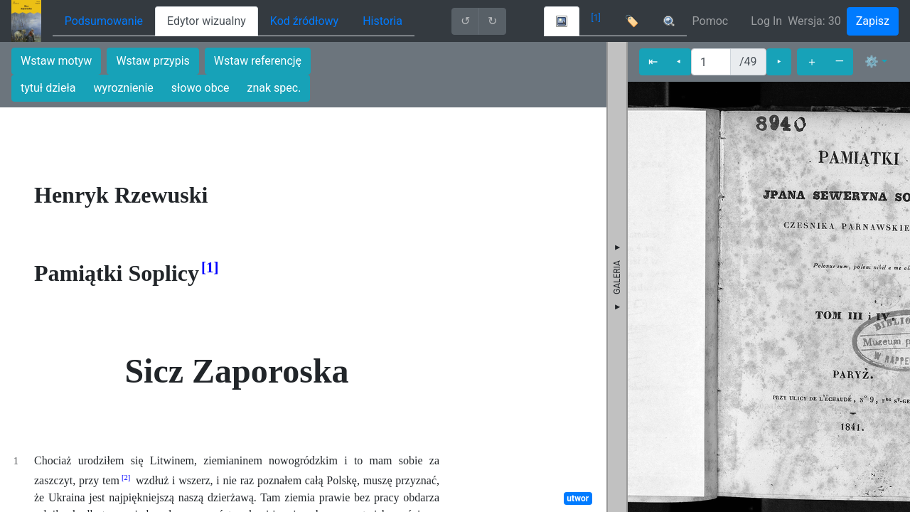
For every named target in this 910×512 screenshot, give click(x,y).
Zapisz (872, 21)
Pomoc (710, 21)
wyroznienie (124, 88)
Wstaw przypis (152, 61)
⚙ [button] (871, 61)
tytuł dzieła (48, 88)
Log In (766, 21)
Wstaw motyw (56, 61)
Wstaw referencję (257, 61)
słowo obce (200, 88)
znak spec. (274, 88)
